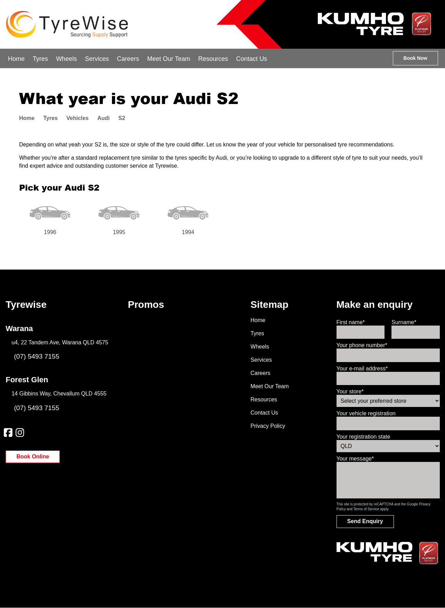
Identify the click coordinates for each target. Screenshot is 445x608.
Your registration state (363, 437)
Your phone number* (362, 345)
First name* (351, 322)
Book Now (415, 58)
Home (16, 58)
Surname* (403, 322)
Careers (128, 58)
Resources (213, 58)
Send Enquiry (365, 521)
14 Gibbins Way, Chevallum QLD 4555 (58, 394)
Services (97, 58)
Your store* (350, 391)
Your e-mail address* (362, 368)
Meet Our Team (168, 58)
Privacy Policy (268, 426)
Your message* (355, 459)
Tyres (40, 58)
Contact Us (251, 58)
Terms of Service (366, 509)
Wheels (66, 58)
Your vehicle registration (366, 413)
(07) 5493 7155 (32, 356)
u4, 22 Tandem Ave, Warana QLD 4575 (59, 342)
